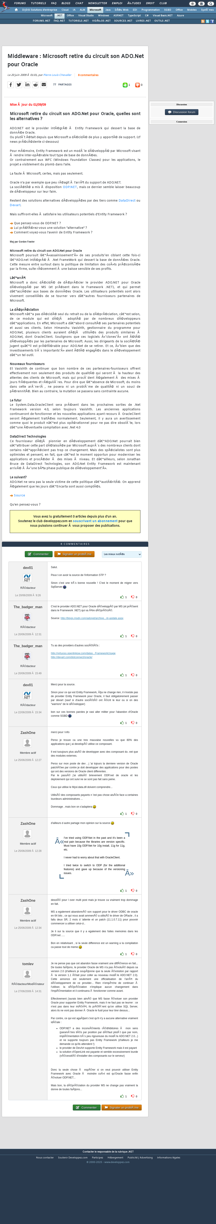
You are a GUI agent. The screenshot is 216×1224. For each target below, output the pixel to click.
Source (19, 496)
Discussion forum (181, 112)
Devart (15, 205)
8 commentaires (88, 75)
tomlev (28, 964)
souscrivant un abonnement (95, 521)
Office (179, 10)
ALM (82, 10)
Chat (79, 3)
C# (146, 15)
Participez (97, 1157)
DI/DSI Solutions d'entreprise (39, 10)
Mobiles (192, 10)
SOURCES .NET (123, 20)
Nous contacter (45, 1157)
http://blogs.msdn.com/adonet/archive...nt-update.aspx (92, 618)
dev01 (28, 568)
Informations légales (168, 1157)
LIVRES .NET (143, 20)
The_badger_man (27, 607)
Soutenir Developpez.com (73, 1157)
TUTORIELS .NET (78, 20)
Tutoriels (38, 3)
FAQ (54, 3)
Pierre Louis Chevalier (57, 75)
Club (163, 3)
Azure (180, 15)
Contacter (88, 1151)
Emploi (117, 3)
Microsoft (95, 10)
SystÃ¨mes (207, 10)
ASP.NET (118, 15)
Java (107, 10)
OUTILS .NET (162, 20)
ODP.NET (70, 187)
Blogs (66, 3)
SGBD (167, 10)
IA (74, 10)
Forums (20, 3)
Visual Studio (86, 15)
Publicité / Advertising (140, 1157)
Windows (103, 15)
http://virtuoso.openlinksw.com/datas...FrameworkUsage (83, 653)
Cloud (64, 10)
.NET (59, 15)
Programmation (150, 10)
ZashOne (27, 733)
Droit (150, 3)
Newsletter (97, 3)
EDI (135, 10)
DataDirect (127, 201)
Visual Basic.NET (163, 15)
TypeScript (134, 15)
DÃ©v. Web (121, 10)
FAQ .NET (59, 20)
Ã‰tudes (134, 3)
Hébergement (115, 1157)
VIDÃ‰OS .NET (101, 20)
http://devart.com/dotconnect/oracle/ (71, 657)
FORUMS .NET (41, 20)
